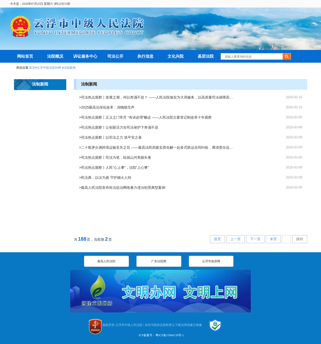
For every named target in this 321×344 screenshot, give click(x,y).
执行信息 (145, 56)
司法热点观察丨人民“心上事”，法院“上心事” (115, 167)
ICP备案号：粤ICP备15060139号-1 (161, 335)
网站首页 (25, 56)
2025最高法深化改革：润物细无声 (107, 107)
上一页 (235, 239)
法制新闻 (70, 67)
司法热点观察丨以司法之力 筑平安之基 (111, 137)
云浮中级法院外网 (49, 67)
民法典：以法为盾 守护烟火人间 (106, 178)
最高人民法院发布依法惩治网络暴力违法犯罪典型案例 (123, 188)
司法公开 (115, 56)
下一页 (255, 239)
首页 (32, 67)
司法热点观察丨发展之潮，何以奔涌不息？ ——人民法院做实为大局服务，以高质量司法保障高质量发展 (158, 97)
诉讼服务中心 (85, 56)
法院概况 (55, 56)
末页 (273, 239)
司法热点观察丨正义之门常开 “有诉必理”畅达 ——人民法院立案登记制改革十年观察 (146, 117)
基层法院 (206, 56)
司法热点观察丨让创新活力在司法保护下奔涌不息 (119, 127)
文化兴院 (176, 56)
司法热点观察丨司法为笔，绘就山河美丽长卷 (116, 157)
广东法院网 (158, 261)
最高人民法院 (106, 261)
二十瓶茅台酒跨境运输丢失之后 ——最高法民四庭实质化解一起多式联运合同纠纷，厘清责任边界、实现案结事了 (158, 147)
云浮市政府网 (211, 261)
